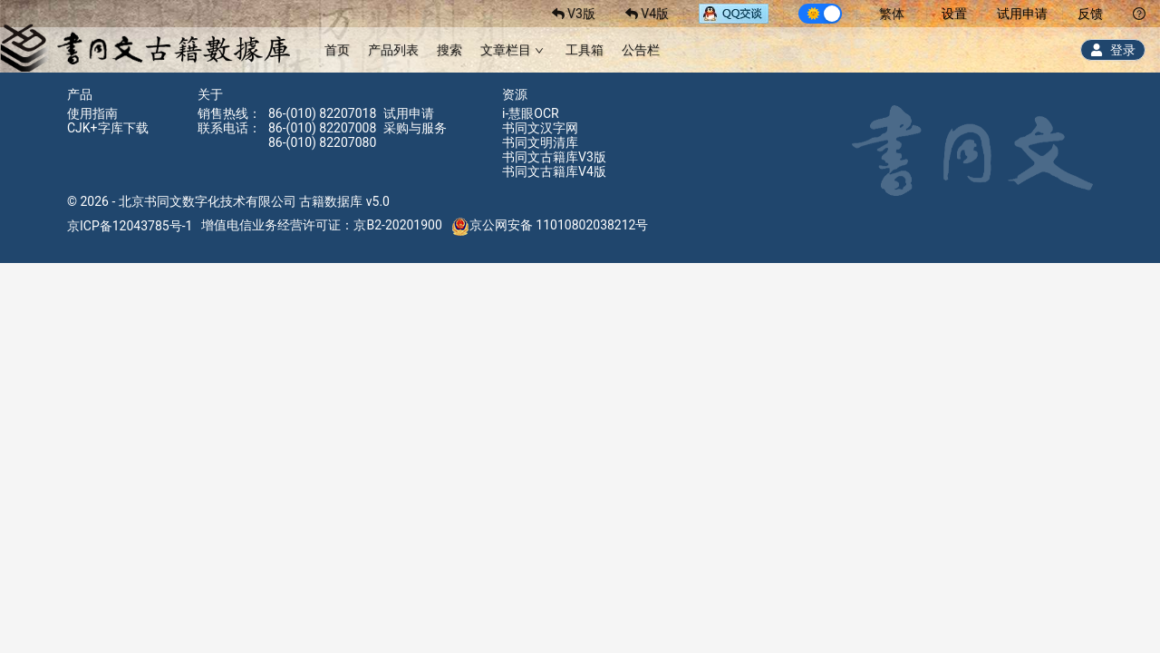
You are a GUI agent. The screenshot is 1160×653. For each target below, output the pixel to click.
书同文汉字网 (540, 128)
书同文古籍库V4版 (554, 171)
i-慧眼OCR (530, 113)
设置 (954, 13)
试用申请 (1022, 13)
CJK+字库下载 (108, 128)
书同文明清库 (540, 142)
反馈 (1090, 13)
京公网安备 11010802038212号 (550, 225)
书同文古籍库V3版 (554, 157)
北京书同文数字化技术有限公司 (207, 201)
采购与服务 (415, 128)
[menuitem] (337, 50)
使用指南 (92, 113)
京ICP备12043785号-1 (129, 225)
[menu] (492, 49)
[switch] (820, 14)
